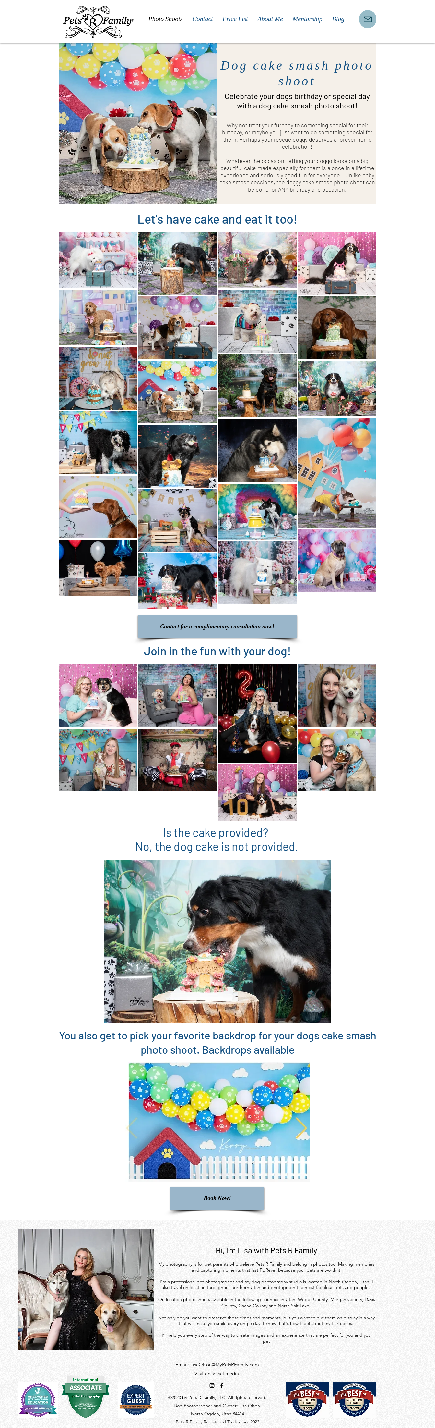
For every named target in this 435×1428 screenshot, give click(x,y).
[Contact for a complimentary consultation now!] (217, 626)
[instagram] (212, 1385)
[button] (217, 1122)
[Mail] (367, 19)
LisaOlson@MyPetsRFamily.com (224, 1364)
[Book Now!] (217, 1198)
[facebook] (221, 1385)
